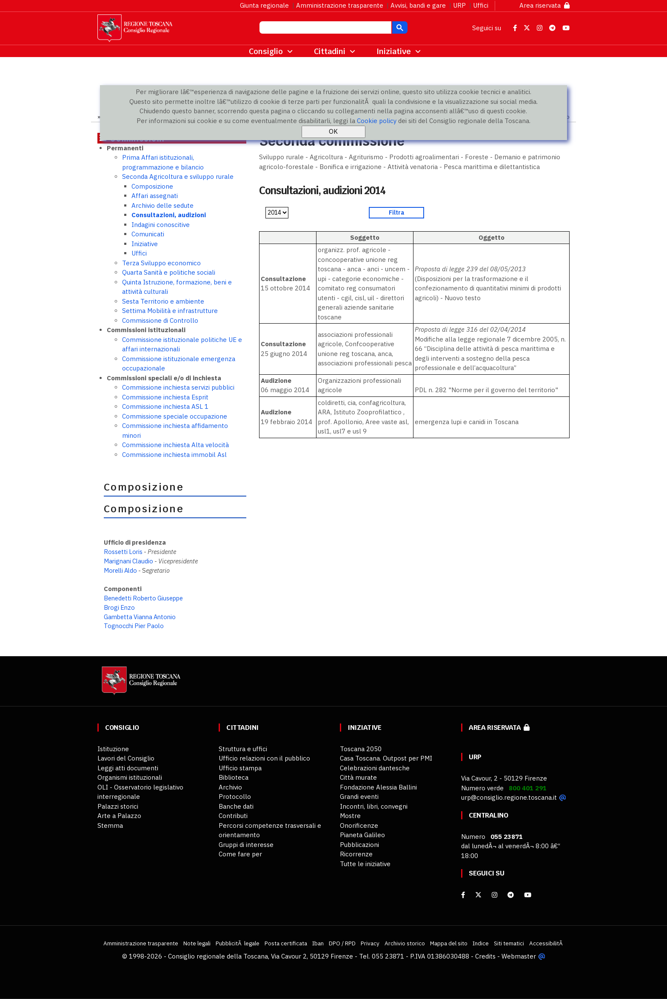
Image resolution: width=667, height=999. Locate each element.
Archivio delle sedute (162, 205)
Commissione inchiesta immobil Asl (174, 455)
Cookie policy (376, 121)
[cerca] (324, 28)
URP (459, 5)
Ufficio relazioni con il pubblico (264, 758)
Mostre (350, 816)
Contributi (233, 816)
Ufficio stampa (240, 768)
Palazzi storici (117, 806)
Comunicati (147, 234)
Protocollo (235, 796)
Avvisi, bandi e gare (418, 5)
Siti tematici (509, 943)
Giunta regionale (264, 5)
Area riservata (544, 5)
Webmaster (519, 956)
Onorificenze (359, 825)
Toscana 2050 (361, 749)
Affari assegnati (154, 196)
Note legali (197, 943)
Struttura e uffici (243, 749)
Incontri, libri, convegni (374, 806)
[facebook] (463, 895)
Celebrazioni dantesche (375, 768)
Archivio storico (405, 943)
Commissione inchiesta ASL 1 (165, 406)
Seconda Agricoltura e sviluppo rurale (178, 176)
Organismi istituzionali (129, 777)
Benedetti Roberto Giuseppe (143, 598)
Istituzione (113, 749)
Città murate (358, 777)
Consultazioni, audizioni (168, 215)
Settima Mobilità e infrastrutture (170, 311)
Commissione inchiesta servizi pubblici (178, 387)
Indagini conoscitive (160, 225)
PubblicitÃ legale (237, 943)
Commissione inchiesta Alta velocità (175, 445)
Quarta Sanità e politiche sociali (168, 272)
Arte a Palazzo (119, 816)
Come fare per (240, 854)
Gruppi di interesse (246, 845)
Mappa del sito (448, 943)
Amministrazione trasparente (339, 5)
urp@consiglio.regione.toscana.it (509, 797)
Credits (485, 956)
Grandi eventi (359, 796)
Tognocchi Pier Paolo (134, 626)
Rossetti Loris (123, 552)
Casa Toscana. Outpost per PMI (386, 758)
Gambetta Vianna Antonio (140, 617)
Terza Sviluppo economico (161, 263)
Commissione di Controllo (160, 320)
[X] (478, 895)
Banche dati (236, 806)
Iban (318, 943)
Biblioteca (233, 777)
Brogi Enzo (119, 607)
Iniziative (144, 244)
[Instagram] (494, 895)
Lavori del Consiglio (125, 758)
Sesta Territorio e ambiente (163, 301)
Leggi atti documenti (127, 768)
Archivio (230, 787)
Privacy (370, 943)
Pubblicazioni (359, 845)
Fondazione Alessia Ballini (378, 787)
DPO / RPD (342, 943)
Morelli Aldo (120, 570)
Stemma (110, 825)
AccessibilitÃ (546, 943)
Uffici (480, 5)
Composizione (152, 186)
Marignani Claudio (128, 561)
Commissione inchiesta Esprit (165, 397)
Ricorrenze (356, 854)
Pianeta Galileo (362, 835)
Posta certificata (286, 943)
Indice (481, 943)
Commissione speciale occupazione (174, 416)
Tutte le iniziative (365, 864)
